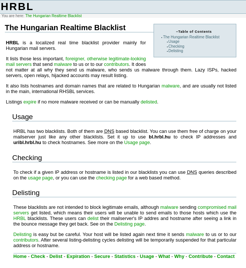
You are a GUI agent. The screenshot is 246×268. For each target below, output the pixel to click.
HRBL (17, 6)
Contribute (201, 256)
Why (179, 256)
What (164, 256)
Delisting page (129, 224)
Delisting (175, 51)
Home (20, 256)
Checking (176, 46)
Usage (174, 41)
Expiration (78, 256)
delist (93, 218)
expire (30, 102)
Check (38, 256)
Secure (102, 256)
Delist (56, 256)
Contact (226, 256)
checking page (111, 178)
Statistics (125, 256)
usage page (40, 178)
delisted (149, 102)
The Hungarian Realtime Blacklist (53, 16)
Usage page (137, 142)
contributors (116, 64)
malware (63, 64)
